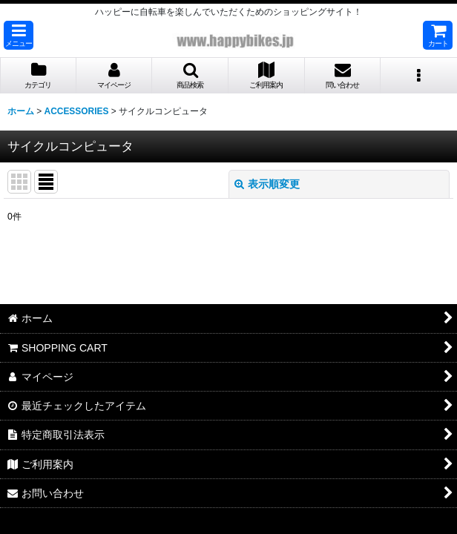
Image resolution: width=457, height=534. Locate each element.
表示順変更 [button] (267, 184)
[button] (18, 35)
